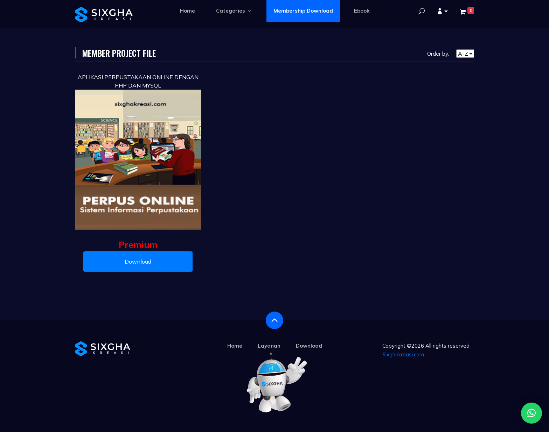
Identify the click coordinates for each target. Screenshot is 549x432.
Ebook (361, 10)
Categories (234, 10)
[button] (442, 11)
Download (138, 261)
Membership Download (303, 10)
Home (187, 10)
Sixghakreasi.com (403, 354)
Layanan (269, 345)
